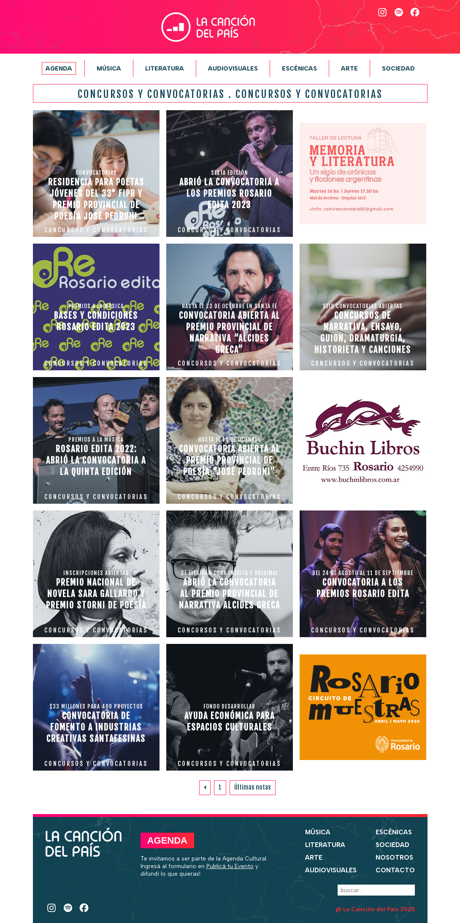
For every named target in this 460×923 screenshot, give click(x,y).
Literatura (164, 68)
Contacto (395, 870)
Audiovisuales (233, 68)
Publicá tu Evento (230, 866)
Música (109, 68)
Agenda (59, 68)
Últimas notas (252, 787)
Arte (349, 68)
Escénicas (299, 68)
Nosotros (394, 857)
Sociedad (398, 68)
